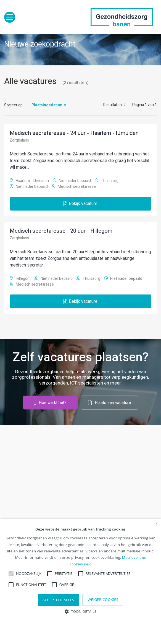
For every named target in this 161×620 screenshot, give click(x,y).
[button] (80, 611)
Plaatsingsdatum (46, 105)
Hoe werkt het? (50, 402)
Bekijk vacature (80, 203)
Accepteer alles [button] (58, 599)
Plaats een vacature (109, 402)
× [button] (156, 524)
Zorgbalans (19, 140)
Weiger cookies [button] (103, 599)
